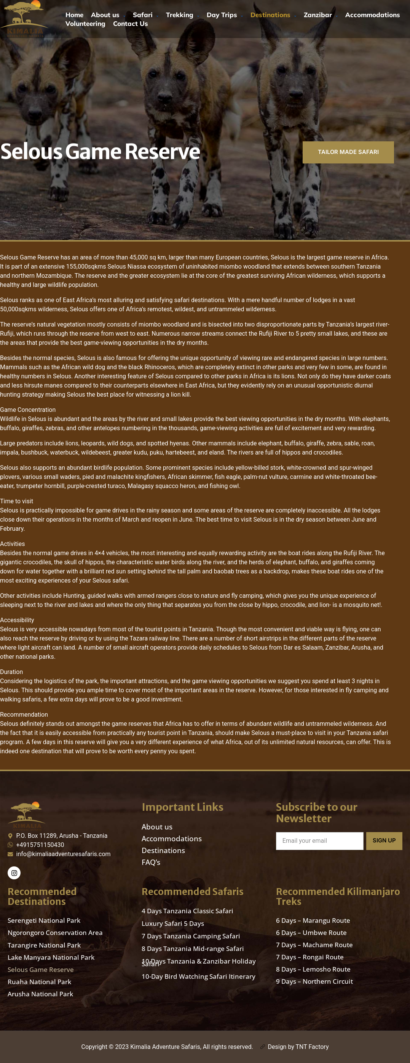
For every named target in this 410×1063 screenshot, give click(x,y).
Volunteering (85, 23)
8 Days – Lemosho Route (313, 969)
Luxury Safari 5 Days (173, 923)
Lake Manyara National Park (51, 957)
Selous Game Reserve (41, 969)
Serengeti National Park (44, 920)
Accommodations (372, 15)
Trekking (182, 14)
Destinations (273, 14)
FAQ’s (151, 862)
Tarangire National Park (44, 945)
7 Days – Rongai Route (310, 957)
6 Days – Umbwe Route (311, 933)
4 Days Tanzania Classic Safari (187, 910)
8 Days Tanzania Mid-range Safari (193, 948)
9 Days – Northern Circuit (314, 981)
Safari (145, 14)
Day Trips (225, 14)
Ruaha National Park (39, 981)
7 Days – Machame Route (314, 945)
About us (108, 14)
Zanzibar (321, 14)
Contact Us (130, 23)
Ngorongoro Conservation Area (55, 933)
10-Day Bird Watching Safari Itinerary (198, 976)
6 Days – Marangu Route (313, 920)
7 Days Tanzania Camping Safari (191, 936)
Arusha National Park (40, 993)
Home (74, 15)
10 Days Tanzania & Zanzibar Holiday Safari (199, 962)
